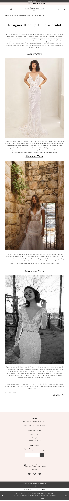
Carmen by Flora (34, 271)
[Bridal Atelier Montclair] (34, 9)
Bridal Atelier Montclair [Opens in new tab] (12, 386)
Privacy (26, 487)
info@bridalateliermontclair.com (34, 484)
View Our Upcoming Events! (34, 1)
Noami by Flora (34, 156)
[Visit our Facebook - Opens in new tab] (34, 475)
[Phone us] (26, 4)
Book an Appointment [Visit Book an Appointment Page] (12, 392)
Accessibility (41, 487)
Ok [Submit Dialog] (66, 496)
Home (7, 15)
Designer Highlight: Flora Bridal (31, 15)
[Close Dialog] (2, 496)
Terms (32, 487)
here (42, 499)
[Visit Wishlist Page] (58, 9)
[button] (5, 9)
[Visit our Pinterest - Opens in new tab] (29, 475)
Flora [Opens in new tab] (38, 388)
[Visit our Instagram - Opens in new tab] (39, 475)
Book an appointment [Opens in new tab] (50, 384)
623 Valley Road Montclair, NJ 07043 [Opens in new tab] (34, 439)
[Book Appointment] (40, 4)
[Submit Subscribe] (43, 456)
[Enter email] (34, 456)
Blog (14, 15)
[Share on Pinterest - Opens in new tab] (63, 395)
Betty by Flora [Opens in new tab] (34, 54)
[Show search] (11, 9)
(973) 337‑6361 (34, 434)
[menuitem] (26, 4)
